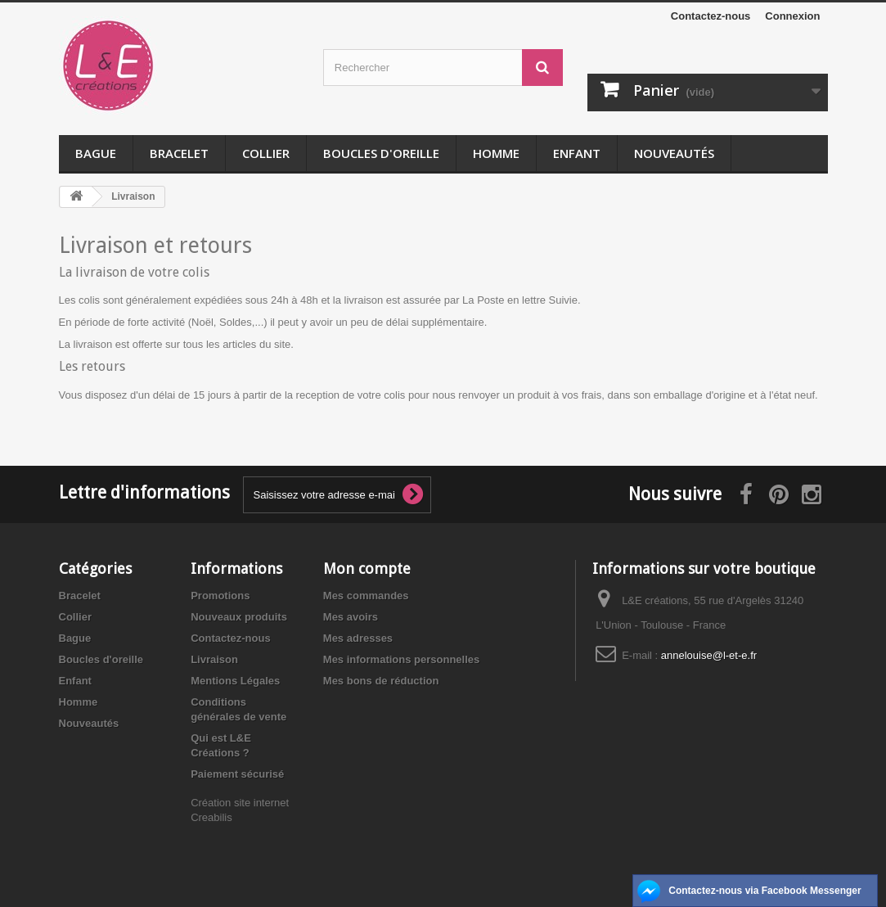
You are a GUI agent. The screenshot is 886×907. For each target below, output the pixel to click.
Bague (95, 153)
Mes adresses (358, 638)
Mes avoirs (350, 617)
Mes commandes (366, 595)
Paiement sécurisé (237, 774)
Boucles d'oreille (381, 153)
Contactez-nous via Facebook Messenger (764, 890)
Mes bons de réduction (381, 681)
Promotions (220, 595)
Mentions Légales (235, 681)
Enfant (576, 153)
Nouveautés (674, 153)
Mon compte (367, 568)
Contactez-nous (711, 16)
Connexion (792, 16)
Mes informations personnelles (401, 659)
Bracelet (179, 153)
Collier (266, 153)
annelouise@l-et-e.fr (709, 655)
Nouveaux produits (239, 617)
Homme (496, 153)
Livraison (214, 659)
